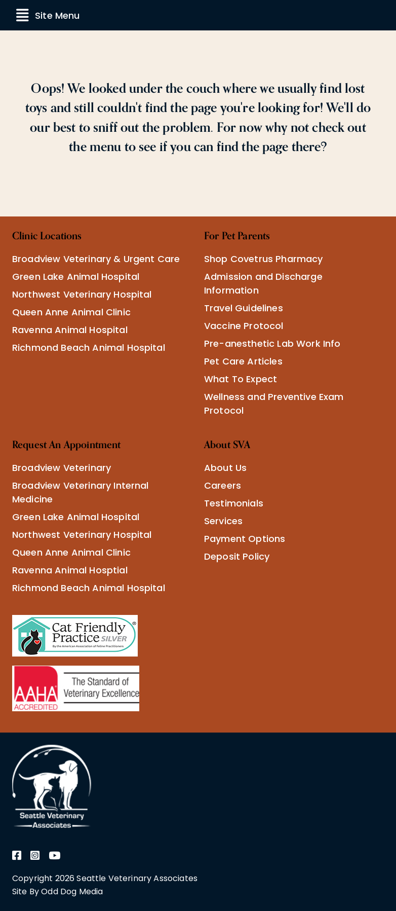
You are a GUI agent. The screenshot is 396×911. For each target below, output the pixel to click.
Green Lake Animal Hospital (75, 276)
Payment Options (244, 538)
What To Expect (240, 379)
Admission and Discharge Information (263, 283)
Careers (222, 485)
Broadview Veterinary (61, 467)
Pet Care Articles (243, 361)
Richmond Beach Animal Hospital (88, 347)
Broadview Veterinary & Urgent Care (96, 258)
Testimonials (233, 503)
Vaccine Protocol (244, 325)
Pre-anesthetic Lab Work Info (272, 343)
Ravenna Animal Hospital (70, 329)
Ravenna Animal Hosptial (70, 570)
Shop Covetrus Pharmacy (263, 258)
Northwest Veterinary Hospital (82, 294)
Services (223, 521)
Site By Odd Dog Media (57, 891)
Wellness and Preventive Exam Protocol (273, 403)
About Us (225, 467)
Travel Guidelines (243, 308)
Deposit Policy (236, 556)
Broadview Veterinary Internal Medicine (80, 492)
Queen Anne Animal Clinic (71, 312)
